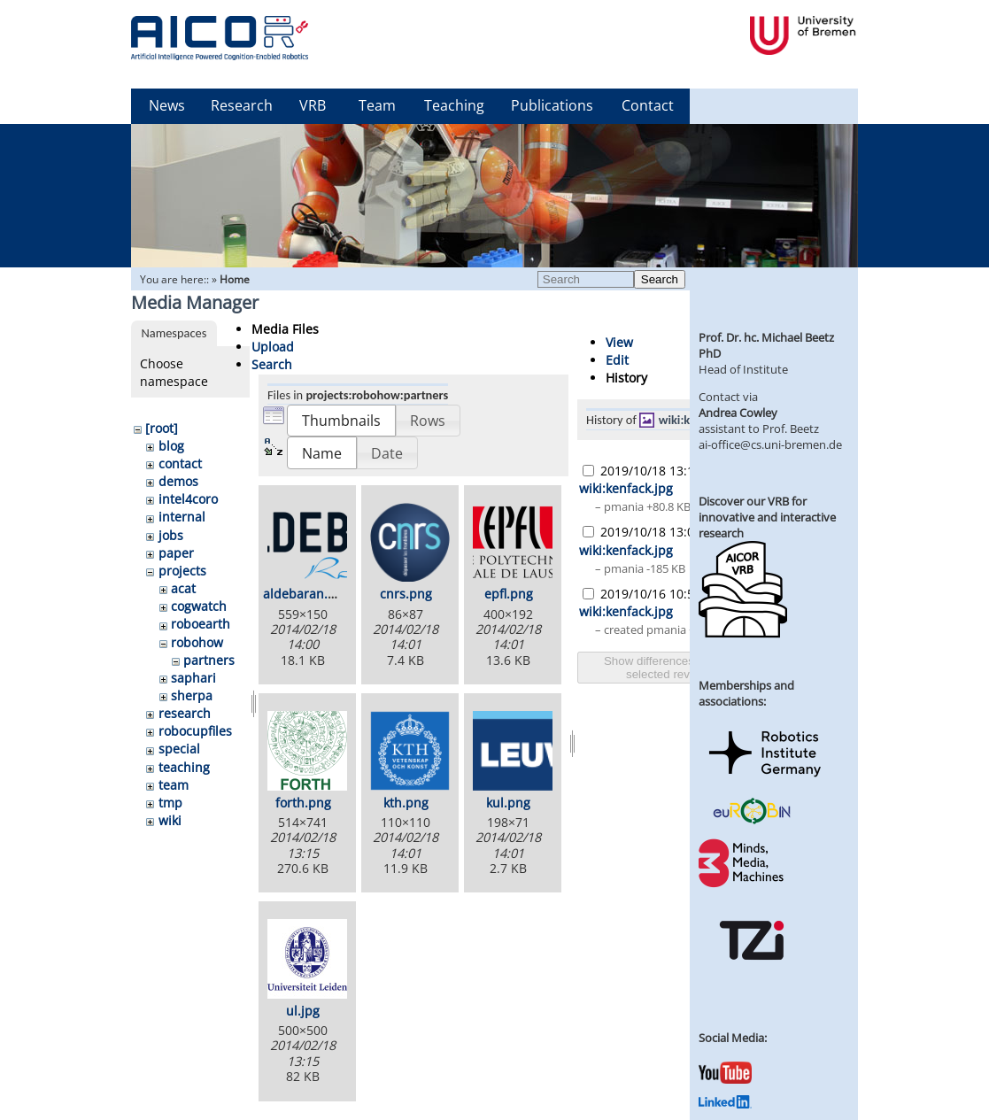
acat (183, 588)
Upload (272, 346)
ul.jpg (303, 1010)
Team (377, 105)
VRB (312, 105)
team (173, 784)
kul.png (508, 802)
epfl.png (508, 593)
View (619, 342)
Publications (552, 105)
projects (182, 570)
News (167, 105)
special (179, 748)
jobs (170, 535)
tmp (170, 802)
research (184, 713)
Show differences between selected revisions (673, 667)
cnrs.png (406, 593)
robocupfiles (195, 730)
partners (209, 660)
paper (176, 553)
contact (180, 463)
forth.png (303, 802)
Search (659, 279)
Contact (648, 105)
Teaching (454, 105)
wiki (170, 820)
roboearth (200, 623)
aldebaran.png (307, 593)
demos (178, 481)
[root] (161, 428)
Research (242, 105)
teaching (184, 767)
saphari (193, 677)
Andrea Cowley (738, 413)
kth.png (406, 802)
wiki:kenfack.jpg (626, 488)
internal (181, 516)
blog (171, 445)
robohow (197, 642)
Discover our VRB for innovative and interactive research (767, 517)
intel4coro (188, 498)
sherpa (191, 695)
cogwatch (199, 606)
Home (235, 279)
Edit (617, 359)
